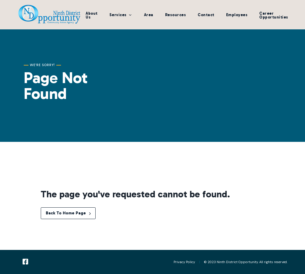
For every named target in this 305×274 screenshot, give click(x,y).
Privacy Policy (184, 262)
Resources (175, 15)
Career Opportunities (273, 15)
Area (148, 15)
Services (118, 15)
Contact (206, 15)
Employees (237, 15)
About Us (92, 15)
